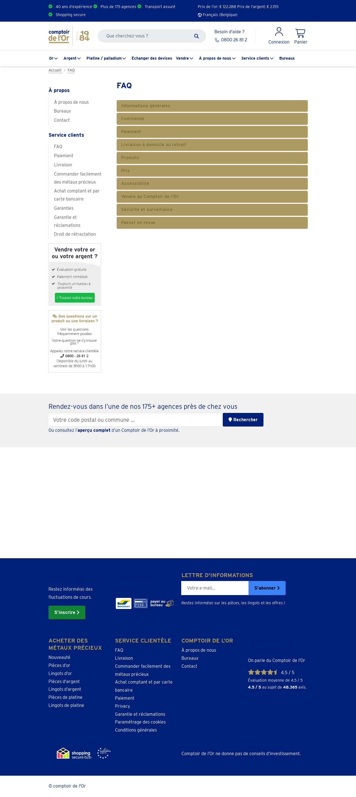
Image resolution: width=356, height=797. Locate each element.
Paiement (63, 155)
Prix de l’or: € (217, 6)
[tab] (212, 106)
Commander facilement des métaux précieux (77, 178)
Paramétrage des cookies (140, 722)
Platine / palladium (104, 58)
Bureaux (287, 58)
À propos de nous (215, 58)
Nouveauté (59, 657)
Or (51, 58)
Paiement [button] (131, 131)
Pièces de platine (65, 697)
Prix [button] (125, 170)
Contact (62, 120)
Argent (69, 58)
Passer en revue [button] (138, 222)
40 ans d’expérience (74, 6)
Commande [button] (132, 118)
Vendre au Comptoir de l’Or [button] (150, 196)
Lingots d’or (60, 673)
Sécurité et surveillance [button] (147, 209)
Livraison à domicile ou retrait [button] (153, 144)
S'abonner (267, 588)
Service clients (255, 58)
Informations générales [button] (145, 105)
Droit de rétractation (75, 234)
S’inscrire (67, 612)
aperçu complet (94, 430)
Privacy (122, 706)
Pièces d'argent (64, 681)
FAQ (58, 146)
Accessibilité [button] (135, 183)
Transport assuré (160, 6)
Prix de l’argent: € (257, 6)
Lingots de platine (66, 705)
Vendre (182, 58)
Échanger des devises (152, 58)
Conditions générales (136, 730)
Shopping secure (71, 14)
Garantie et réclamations (67, 221)
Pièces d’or (59, 665)
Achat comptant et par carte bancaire (77, 195)
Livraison (63, 164)
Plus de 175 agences (118, 6)
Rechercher (243, 419)
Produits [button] (130, 157)
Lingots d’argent (64, 689)
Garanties (63, 208)
